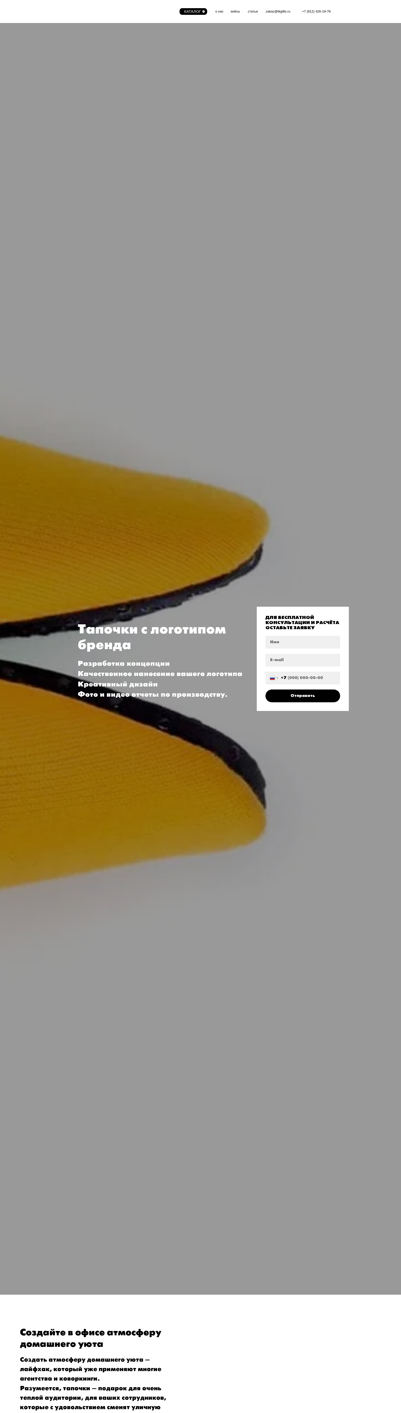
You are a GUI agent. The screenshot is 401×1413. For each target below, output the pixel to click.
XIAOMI (264, 110)
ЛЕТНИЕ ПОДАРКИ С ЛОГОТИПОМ (194, 116)
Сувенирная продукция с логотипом (85, 146)
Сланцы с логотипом (180, 130)
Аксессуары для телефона (76, 122)
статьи (253, 11)
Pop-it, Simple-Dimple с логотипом (83, 73)
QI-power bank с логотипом (281, 49)
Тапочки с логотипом (71, 109)
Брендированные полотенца (186, 87)
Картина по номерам (275, 61)
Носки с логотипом (178, 68)
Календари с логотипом (278, 87)
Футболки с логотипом (181, 55)
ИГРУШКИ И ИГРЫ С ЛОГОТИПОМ (84, 53)
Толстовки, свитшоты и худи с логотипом (197, 61)
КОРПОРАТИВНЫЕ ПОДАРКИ (285, 35)
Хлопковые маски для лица (185, 100)
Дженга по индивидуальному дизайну (290, 68)
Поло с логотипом (177, 49)
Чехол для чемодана (180, 124)
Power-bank (267, 124)
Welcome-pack (65, 42)
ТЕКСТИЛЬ (172, 35)
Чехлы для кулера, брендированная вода (294, 93)
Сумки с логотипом (70, 90)
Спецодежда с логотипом (183, 93)
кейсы (235, 11)
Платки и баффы (68, 116)
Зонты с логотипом (70, 103)
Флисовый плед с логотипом (186, 80)
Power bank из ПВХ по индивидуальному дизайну (301, 74)
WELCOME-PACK (69, 35)
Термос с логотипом (275, 42)
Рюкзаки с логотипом (275, 130)
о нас (219, 11)
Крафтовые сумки (69, 97)
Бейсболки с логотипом (182, 74)
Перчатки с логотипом (181, 106)
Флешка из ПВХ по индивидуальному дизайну (298, 55)
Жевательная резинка (72, 140)
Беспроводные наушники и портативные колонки (300, 117)
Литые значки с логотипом (280, 100)
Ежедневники (269, 80)
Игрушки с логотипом (72, 60)
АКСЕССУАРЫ (66, 83)
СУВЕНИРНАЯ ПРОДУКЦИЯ (78, 133)
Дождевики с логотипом (182, 42)
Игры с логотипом (69, 66)
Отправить (303, 831)
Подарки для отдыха (180, 136)
